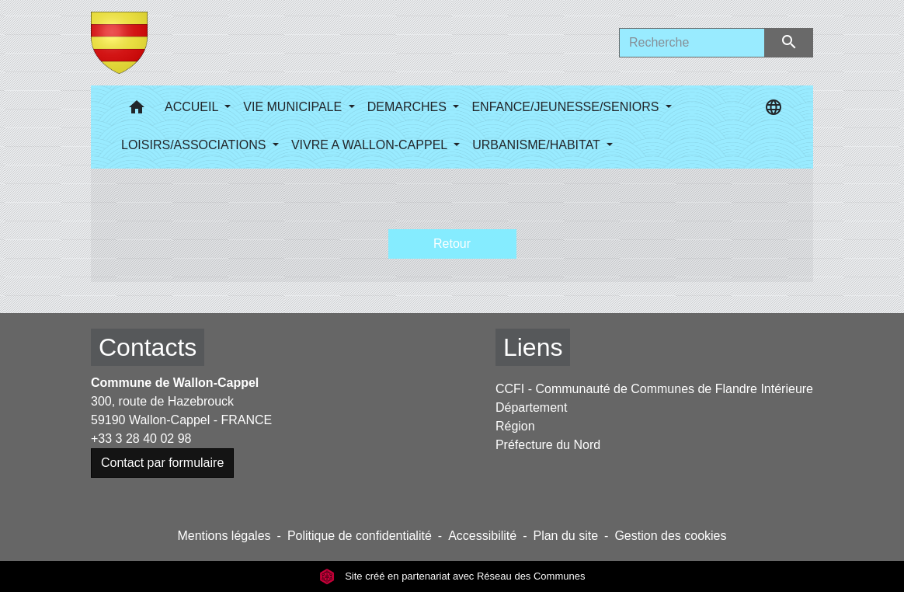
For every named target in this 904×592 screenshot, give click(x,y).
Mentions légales (223, 535)
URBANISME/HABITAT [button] (537, 144)
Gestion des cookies (670, 535)
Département (531, 407)
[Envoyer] (789, 42)
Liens (533, 347)
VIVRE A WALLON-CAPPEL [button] (370, 144)
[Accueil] (119, 43)
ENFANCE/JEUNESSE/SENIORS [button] (566, 106)
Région (515, 426)
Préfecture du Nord (547, 444)
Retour (452, 243)
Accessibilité (482, 535)
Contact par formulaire (162, 462)
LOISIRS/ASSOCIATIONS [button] (195, 144)
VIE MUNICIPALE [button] (294, 106)
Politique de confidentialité (359, 535)
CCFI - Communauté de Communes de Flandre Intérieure (654, 388)
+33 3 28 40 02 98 (141, 438)
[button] (136, 111)
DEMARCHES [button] (408, 106)
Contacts (147, 347)
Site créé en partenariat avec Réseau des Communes (452, 576)
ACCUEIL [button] (193, 106)
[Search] (692, 42)
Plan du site (565, 535)
